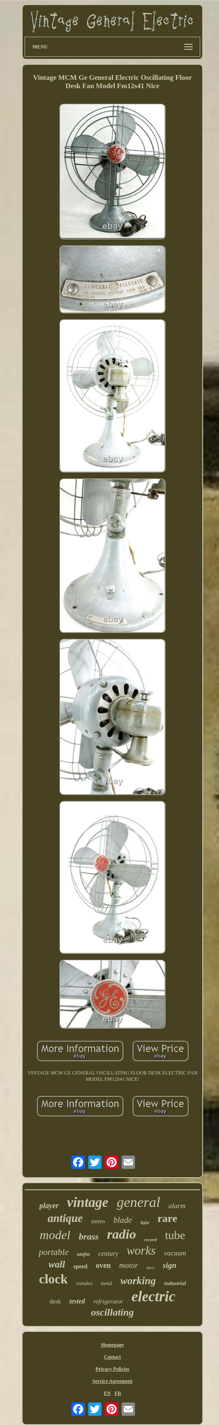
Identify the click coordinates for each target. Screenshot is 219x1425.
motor (128, 1265)
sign (169, 1265)
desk (55, 1301)
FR (118, 1393)
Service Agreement (112, 1381)
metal (106, 1283)
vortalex (84, 1283)
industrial (175, 1283)
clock (53, 1279)
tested (77, 1301)
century (108, 1253)
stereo (98, 1221)
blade (123, 1219)
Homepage (112, 1345)
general (138, 1202)
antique (65, 1218)
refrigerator (108, 1301)
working (138, 1280)
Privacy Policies (113, 1369)
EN (107, 1393)
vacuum (175, 1253)
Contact (112, 1357)
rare (167, 1218)
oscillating (112, 1312)
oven (103, 1265)
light (144, 1222)
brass (89, 1236)
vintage (87, 1202)
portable (54, 1252)
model (55, 1235)
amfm (83, 1254)
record (150, 1239)
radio (121, 1234)
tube (175, 1235)
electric (154, 1296)
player (49, 1205)
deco (150, 1267)
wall (56, 1264)
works (141, 1250)
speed (80, 1266)
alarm (177, 1206)
